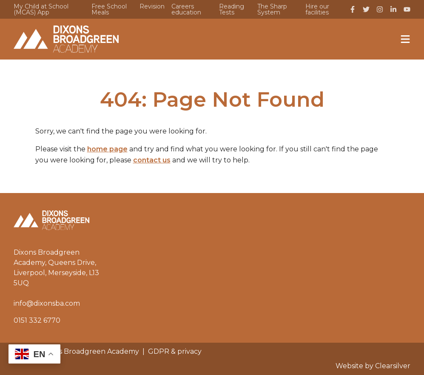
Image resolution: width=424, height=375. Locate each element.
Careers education (186, 9)
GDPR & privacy (175, 351)
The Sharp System (272, 9)
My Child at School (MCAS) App (41, 9)
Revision (152, 6)
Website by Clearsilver (373, 366)
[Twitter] (366, 9)
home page (107, 149)
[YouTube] (407, 9)
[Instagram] (379, 9)
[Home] (66, 39)
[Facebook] (352, 9)
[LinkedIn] (393, 9)
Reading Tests (231, 9)
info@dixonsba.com (47, 303)
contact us (152, 160)
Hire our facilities (317, 9)
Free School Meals (109, 9)
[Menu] (405, 39)
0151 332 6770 (37, 320)
